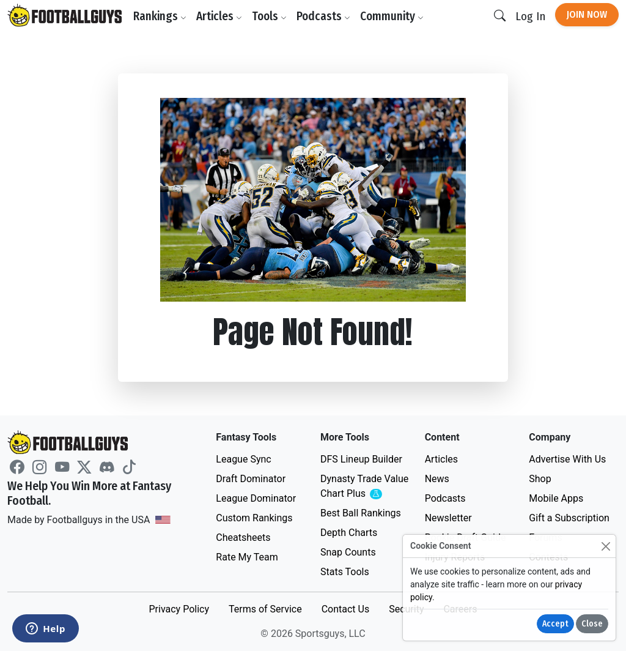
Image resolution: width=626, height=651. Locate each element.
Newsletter (448, 518)
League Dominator (256, 498)
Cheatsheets (243, 537)
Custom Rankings (254, 518)
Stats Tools (344, 572)
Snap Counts (348, 552)
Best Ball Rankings (360, 513)
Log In (530, 16)
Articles (219, 16)
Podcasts (323, 16)
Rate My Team (247, 557)
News (437, 479)
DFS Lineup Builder (361, 459)
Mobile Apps (556, 498)
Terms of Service (265, 609)
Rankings (159, 16)
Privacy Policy (179, 609)
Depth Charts (348, 532)
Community (392, 16)
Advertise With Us (567, 459)
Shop (540, 479)
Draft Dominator (250, 479)
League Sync (243, 459)
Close (592, 624)
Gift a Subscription (569, 518)
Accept (555, 624)
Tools (269, 16)
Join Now (587, 14)
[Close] (605, 546)
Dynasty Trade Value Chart (365, 486)
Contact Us (346, 609)
